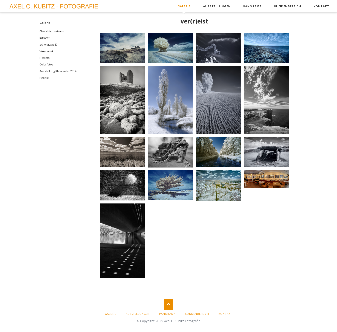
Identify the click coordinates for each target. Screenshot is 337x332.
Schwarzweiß (48, 45)
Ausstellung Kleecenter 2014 (58, 71)
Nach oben (168, 304)
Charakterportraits (52, 31)
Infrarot (44, 38)
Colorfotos (46, 64)
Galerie (45, 23)
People (44, 78)
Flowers (45, 58)
